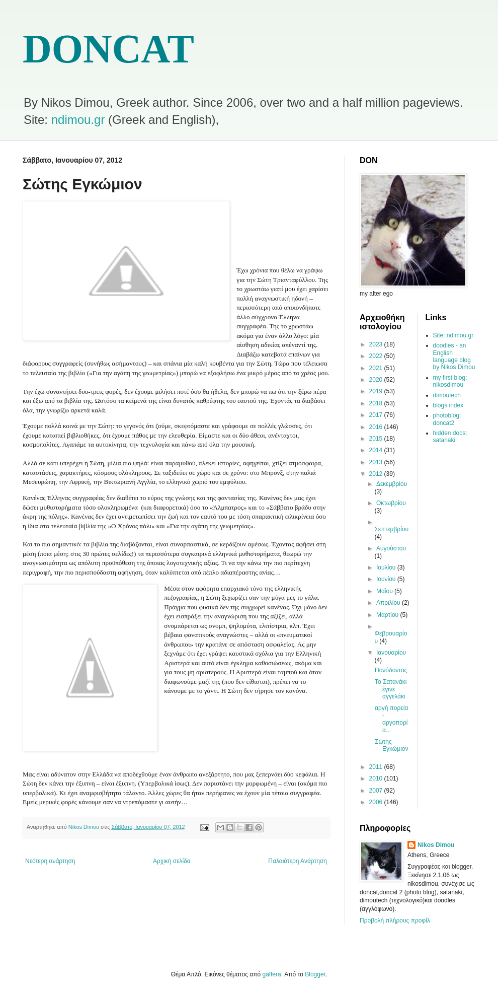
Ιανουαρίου (391, 652)
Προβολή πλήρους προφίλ (395, 920)
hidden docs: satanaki (450, 437)
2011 (376, 766)
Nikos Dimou (436, 844)
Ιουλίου (386, 567)
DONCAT (108, 49)
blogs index (448, 405)
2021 (376, 368)
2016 (376, 427)
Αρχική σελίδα (172, 861)
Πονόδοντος (391, 670)
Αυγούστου (391, 548)
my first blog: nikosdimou (450, 381)
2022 (376, 356)
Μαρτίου (388, 614)
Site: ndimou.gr (453, 335)
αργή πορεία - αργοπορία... (391, 718)
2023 (376, 344)
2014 (376, 450)
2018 (376, 403)
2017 (376, 414)
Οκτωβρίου (391, 503)
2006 (376, 802)
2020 (376, 379)
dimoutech (447, 395)
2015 (376, 438)
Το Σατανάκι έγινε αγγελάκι (391, 689)
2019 (376, 391)
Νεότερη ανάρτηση (50, 861)
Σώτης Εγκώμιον (391, 745)
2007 (376, 790)
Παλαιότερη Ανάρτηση (297, 861)
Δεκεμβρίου (391, 483)
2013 (376, 462)
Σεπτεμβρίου (391, 529)
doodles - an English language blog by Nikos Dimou (454, 356)
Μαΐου (385, 591)
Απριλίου (389, 602)
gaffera (272, 974)
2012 (376, 473)
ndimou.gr (78, 119)
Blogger (315, 974)
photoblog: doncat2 (447, 419)
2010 (376, 778)
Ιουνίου (386, 579)
